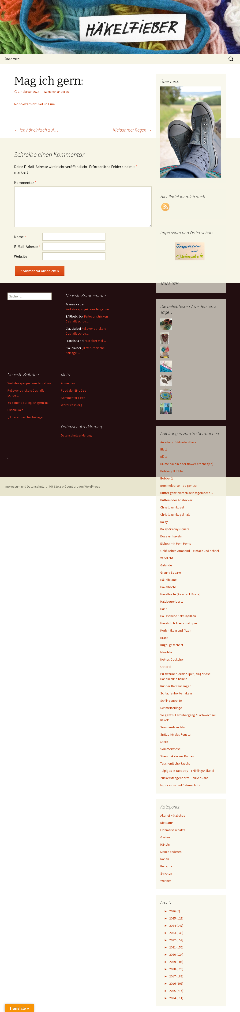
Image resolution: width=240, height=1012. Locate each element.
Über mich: (12, 59)
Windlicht (166, 558)
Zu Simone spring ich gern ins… (30, 403)
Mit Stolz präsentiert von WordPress (74, 486)
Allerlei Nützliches (172, 815)
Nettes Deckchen (172, 659)
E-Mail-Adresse (27, 246)
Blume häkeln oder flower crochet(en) (186, 464)
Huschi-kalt (15, 410)
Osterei (165, 667)
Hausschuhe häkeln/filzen (178, 616)
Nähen (164, 859)
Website (20, 256)
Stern (164, 742)
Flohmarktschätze (173, 830)
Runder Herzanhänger (175, 686)
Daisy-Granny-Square (175, 529)
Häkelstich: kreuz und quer (178, 623)
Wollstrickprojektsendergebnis (87, 309)
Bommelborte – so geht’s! (178, 485)
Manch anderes (58, 91)
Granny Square (170, 572)
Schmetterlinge (171, 708)
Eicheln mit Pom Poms (175, 543)
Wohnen (166, 881)
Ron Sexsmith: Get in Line (34, 104)
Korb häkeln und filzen (175, 630)
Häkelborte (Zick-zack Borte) (180, 594)
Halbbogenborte (172, 601)
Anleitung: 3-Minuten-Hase (178, 442)
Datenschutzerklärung (76, 435)
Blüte (164, 456)
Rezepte (166, 866)
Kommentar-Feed (73, 398)
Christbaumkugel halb (175, 514)
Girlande (166, 565)
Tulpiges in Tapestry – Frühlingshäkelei (187, 771)
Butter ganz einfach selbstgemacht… (186, 493)
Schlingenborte (171, 700)
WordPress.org (71, 405)
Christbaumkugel (172, 507)
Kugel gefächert (171, 645)
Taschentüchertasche (175, 763)
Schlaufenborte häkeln (176, 693)
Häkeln (165, 844)
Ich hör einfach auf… (36, 130)
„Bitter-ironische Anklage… (27, 417)
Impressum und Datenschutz (180, 785)
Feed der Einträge (73, 390)
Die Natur (166, 823)
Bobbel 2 (166, 478)
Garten (165, 837)
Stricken (166, 873)
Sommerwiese (170, 749)
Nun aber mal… (95, 341)
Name (20, 236)
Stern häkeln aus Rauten (177, 756)
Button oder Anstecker (176, 500)
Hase (163, 609)
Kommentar (25, 182)
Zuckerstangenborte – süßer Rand (184, 778)
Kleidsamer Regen (132, 130)
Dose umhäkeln (171, 536)
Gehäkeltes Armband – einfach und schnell (190, 551)
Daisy (164, 522)
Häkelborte (168, 587)
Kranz (164, 638)
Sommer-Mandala (172, 727)
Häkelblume (168, 580)
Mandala (166, 652)
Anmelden (68, 383)
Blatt (163, 449)
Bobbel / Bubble (171, 471)
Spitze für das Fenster (176, 734)
